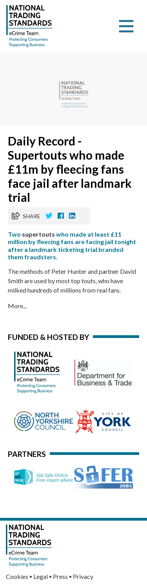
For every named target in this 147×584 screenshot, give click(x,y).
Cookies (17, 576)
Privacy (83, 576)
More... (17, 305)
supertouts (38, 234)
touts (89, 280)
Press (60, 576)
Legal (40, 576)
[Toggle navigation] (126, 26)
